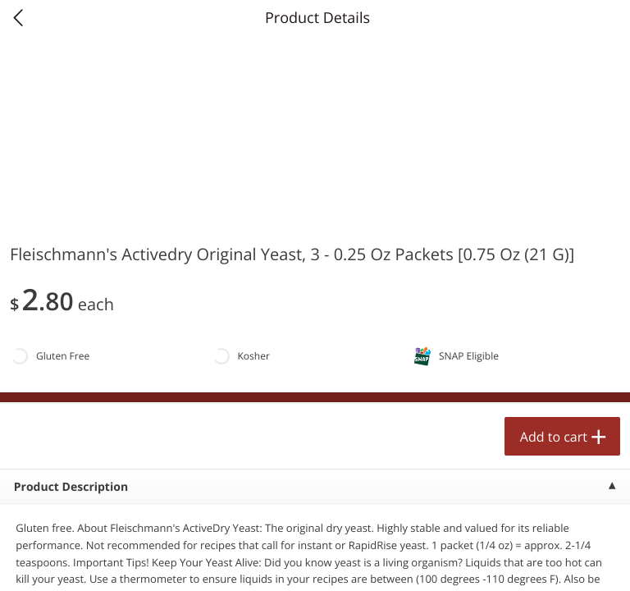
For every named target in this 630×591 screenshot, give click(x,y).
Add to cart (553, 437)
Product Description (71, 487)
